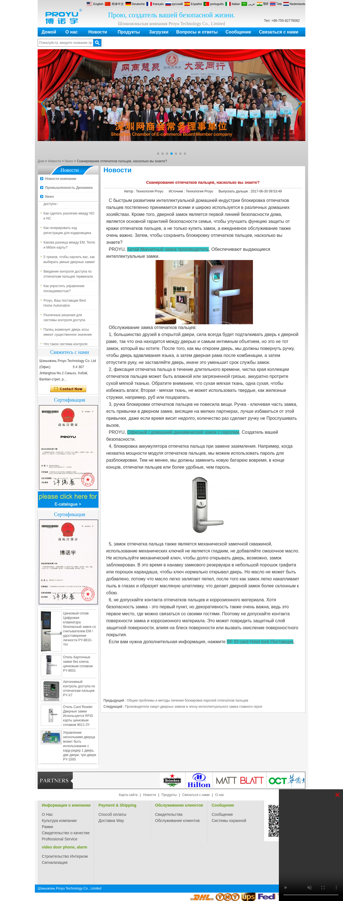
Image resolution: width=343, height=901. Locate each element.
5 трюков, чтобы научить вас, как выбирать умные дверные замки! (69, 260)
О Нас (47, 814)
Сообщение (238, 32)
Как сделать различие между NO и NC (69, 217)
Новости (97, 32)
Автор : (130, 191)
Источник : (177, 191)
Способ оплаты (112, 814)
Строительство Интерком (65, 856)
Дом (41, 161)
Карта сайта (128, 795)
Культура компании (59, 820)
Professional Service (60, 839)
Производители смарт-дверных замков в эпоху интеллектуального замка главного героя (193, 707)
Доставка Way (111, 820)
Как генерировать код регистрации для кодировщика (67, 231)
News (69, 161)
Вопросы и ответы (197, 32)
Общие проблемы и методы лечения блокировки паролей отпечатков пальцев (187, 700)
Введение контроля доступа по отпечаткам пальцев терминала (68, 275)
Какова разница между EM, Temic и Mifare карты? (69, 246)
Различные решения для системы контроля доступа (64, 318)
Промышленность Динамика (69, 188)
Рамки (47, 826)
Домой (49, 32)
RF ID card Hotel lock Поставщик (260, 641)
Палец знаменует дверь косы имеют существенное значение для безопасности (68, 333)
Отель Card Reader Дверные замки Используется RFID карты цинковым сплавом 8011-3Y (78, 717)
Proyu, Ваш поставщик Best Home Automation (65, 304)
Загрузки (158, 32)
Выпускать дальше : (235, 191)
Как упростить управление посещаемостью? (64, 289)
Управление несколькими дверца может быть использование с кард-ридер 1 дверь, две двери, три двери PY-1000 (79, 747)
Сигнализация (54, 862)
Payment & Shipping (117, 805)
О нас (71, 32)
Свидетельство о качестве (66, 833)
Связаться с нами (278, 32)
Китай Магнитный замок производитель (168, 249)
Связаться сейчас (68, 389)
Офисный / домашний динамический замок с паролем (183, 432)
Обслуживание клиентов (179, 805)
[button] (158, 153)
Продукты (129, 32)
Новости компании (60, 179)
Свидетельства (168, 814)
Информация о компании (66, 805)
